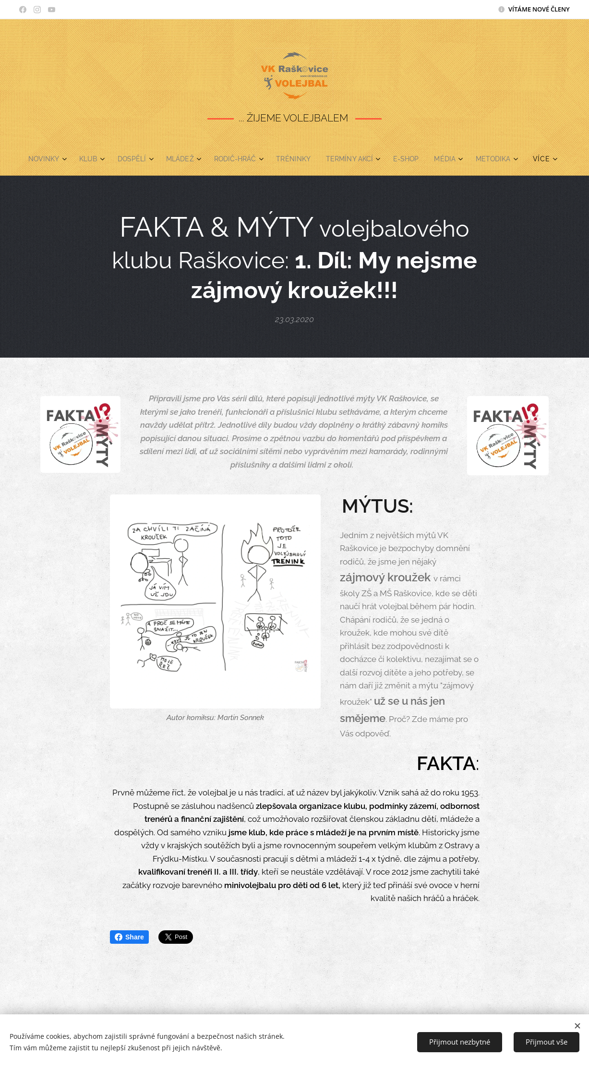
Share (129, 937)
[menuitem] (40, 159)
